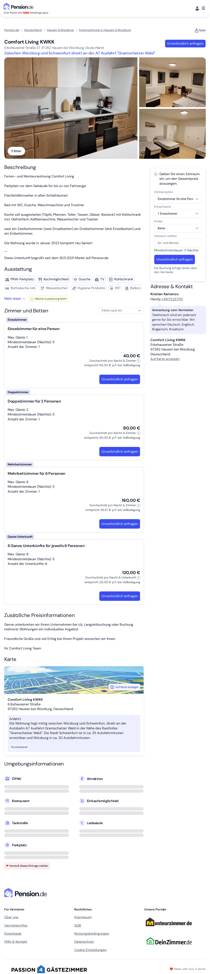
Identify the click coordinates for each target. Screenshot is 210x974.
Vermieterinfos (15, 925)
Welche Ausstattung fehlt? (48, 299)
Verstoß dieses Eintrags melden (27, 866)
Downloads (12, 933)
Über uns (11, 917)
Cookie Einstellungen (90, 950)
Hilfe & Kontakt (15, 942)
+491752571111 (172, 299)
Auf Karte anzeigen (124, 687)
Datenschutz (84, 942)
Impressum (83, 917)
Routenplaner (19, 747)
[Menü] (199, 8)
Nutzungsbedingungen (91, 933)
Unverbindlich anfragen (185, 43)
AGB (77, 925)
